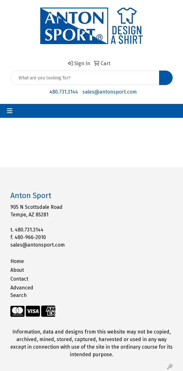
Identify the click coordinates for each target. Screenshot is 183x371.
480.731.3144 (63, 92)
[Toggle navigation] (9, 110)
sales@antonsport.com (109, 92)
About (17, 270)
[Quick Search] (84, 78)
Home (17, 261)
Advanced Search (21, 291)
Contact (19, 279)
